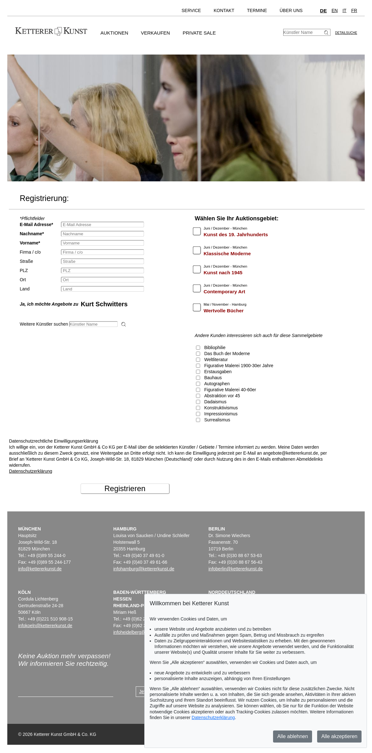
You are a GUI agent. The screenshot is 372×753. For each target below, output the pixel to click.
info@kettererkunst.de (40, 568)
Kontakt (224, 10)
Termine (257, 10)
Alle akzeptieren (339, 736)
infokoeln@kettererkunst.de (45, 625)
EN (335, 10)
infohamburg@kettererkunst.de (143, 568)
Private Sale (199, 33)
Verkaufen (155, 33)
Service (191, 10)
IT (344, 10)
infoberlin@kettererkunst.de (235, 568)
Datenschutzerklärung (30, 471)
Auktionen (114, 33)
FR (354, 10)
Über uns (291, 10)
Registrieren (124, 488)
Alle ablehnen (292, 736)
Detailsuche (346, 33)
